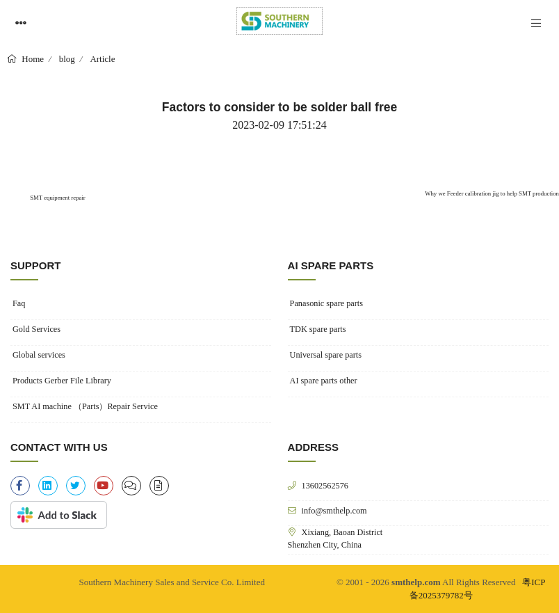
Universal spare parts (326, 355)
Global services (39, 355)
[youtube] (103, 485)
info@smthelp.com (334, 510)
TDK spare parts (318, 329)
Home (31, 58)
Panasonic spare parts (326, 303)
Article (102, 59)
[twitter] (76, 485)
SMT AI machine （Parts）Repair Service (85, 406)
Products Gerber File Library (62, 380)
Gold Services (36, 329)
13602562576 (325, 485)
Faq (19, 303)
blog (67, 59)
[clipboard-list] (131, 485)
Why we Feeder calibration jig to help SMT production (492, 193)
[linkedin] (48, 485)
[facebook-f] (20, 485)
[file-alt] (159, 485)
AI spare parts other (323, 380)
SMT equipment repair (57, 197)
